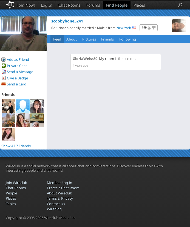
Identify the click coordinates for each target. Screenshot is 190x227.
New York (124, 28)
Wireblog (54, 209)
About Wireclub (59, 193)
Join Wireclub (16, 182)
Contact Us (56, 204)
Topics (11, 204)
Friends (107, 39)
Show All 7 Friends (16, 145)
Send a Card (16, 84)
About (71, 39)
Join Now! (26, 5)
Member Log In (59, 182)
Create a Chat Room (63, 188)
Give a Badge (17, 78)
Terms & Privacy (60, 198)
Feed (57, 39)
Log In (46, 5)
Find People (116, 5)
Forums (93, 5)
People (11, 193)
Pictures (89, 39)
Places (139, 5)
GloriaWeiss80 (85, 58)
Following (127, 39)
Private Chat (17, 65)
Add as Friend (18, 59)
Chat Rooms (69, 5)
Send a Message (20, 71)
